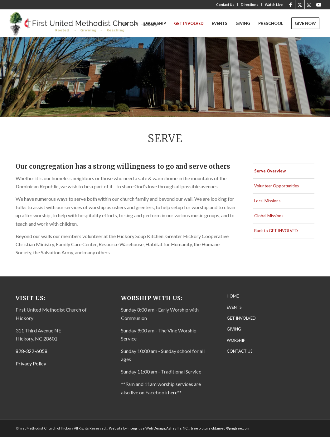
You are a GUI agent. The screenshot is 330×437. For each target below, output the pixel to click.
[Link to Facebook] (290, 4)
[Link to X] (299, 4)
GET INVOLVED (241, 318)
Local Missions (267, 200)
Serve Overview (270, 170)
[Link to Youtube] (318, 4)
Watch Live (274, 4)
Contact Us (225, 4)
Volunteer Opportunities (276, 185)
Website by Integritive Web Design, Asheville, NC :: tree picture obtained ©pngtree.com (179, 428)
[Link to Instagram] (309, 4)
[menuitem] (225, 4)
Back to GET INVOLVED (276, 230)
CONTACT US (240, 351)
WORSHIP (236, 340)
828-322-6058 (31, 351)
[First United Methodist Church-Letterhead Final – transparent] (89, 23)
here (172, 392)
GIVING (234, 329)
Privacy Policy (31, 363)
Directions (249, 4)
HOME (233, 296)
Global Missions (268, 215)
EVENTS (234, 307)
